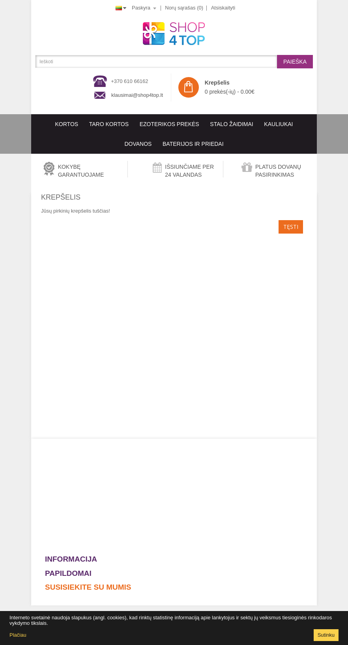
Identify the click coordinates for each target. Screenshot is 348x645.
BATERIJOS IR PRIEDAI (193, 144)
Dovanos (138, 144)
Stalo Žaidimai (231, 124)
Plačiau (17, 635)
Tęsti (290, 226)
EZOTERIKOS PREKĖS (169, 124)
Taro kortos (109, 124)
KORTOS (67, 124)
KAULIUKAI (278, 124)
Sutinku (326, 635)
